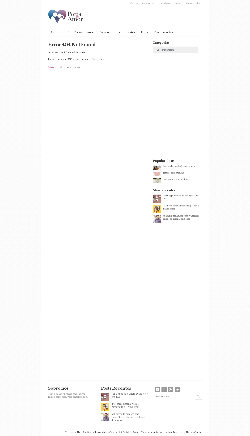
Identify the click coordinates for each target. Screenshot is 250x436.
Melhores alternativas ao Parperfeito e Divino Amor (181, 207)
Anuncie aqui (165, 3)
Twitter (177, 389)
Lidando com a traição (173, 172)
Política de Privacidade (95, 432)
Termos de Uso (73, 432)
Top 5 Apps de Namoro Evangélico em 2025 (181, 197)
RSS (170, 389)
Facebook (164, 389)
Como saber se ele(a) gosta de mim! (179, 166)
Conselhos (60, 32)
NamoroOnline (193, 3)
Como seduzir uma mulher (175, 179)
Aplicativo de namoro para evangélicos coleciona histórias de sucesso (181, 217)
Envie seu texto (148, 3)
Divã (144, 32)
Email (157, 389)
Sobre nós (133, 3)
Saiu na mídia (110, 32)
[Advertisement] (177, 84)
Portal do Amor (65, 17)
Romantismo (85, 32)
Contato (178, 3)
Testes (130, 32)
